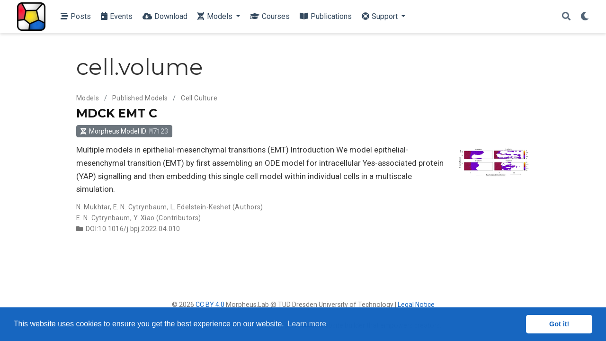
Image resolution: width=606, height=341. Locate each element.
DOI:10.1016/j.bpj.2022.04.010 (133, 229)
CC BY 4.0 (210, 304)
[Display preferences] (584, 16)
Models (87, 98)
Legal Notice (416, 304)
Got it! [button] (559, 324)
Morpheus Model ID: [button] (124, 130)
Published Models (140, 98)
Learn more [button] (306, 324)
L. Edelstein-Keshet (200, 207)
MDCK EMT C (116, 113)
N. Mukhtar (93, 207)
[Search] (566, 16)
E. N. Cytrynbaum (140, 207)
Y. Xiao (144, 218)
